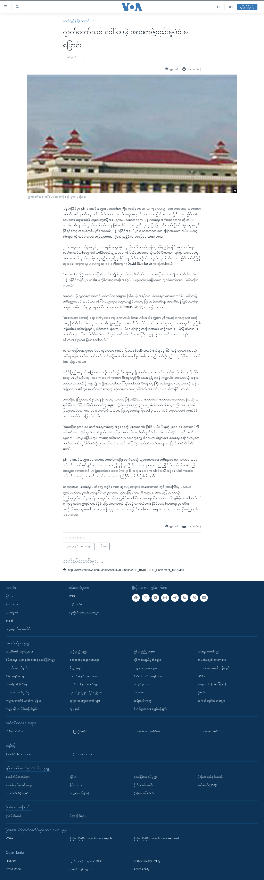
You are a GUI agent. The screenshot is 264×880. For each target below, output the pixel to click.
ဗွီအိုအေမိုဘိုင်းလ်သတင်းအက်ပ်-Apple (91, 838)
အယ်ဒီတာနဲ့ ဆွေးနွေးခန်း (19, 651)
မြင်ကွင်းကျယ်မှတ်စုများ (147, 659)
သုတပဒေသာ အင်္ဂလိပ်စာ (211, 731)
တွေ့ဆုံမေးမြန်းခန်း (80, 793)
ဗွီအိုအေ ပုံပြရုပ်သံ (144, 793)
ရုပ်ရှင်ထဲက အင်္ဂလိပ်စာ (147, 731)
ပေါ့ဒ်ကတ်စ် (75, 604)
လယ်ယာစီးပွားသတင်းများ (84, 684)
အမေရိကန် (12, 612)
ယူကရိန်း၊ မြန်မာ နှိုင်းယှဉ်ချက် (86, 692)
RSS (72, 596)
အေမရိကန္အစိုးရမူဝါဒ (81, 869)
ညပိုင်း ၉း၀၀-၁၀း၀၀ (81, 754)
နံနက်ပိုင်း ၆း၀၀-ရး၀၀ (18, 754)
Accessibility (141, 869)
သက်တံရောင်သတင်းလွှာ (211, 700)
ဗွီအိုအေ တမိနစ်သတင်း (210, 776)
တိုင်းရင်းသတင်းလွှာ (209, 651)
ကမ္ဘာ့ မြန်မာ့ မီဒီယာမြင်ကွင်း (22, 708)
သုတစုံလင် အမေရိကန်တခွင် (213, 667)
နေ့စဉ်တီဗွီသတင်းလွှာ (18, 776)
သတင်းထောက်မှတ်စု (17, 692)
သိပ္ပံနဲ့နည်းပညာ (78, 651)
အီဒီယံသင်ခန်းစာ (15, 731)
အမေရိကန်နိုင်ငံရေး (17, 684)
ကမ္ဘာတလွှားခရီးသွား (145, 667)
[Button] (171, 69)
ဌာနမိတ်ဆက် (13, 815)
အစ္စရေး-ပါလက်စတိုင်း (18, 628)
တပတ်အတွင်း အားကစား (84, 676)
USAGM (11, 861)
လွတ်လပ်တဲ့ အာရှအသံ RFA (85, 861)
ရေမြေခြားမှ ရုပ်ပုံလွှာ (145, 776)
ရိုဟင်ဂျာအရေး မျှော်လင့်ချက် (150, 708)
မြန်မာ (9, 596)
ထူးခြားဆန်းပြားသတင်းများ (85, 700)
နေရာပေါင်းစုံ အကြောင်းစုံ (212, 684)
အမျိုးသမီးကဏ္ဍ (143, 700)
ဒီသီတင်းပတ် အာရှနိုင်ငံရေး (149, 676)
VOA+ (10, 838)
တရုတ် (9, 620)
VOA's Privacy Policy (147, 861)
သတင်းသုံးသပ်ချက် (17, 667)
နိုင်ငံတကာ (12, 604)
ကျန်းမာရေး (140, 692)
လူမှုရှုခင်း (75, 708)
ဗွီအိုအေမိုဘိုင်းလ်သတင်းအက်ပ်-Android (156, 838)
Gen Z (202, 676)
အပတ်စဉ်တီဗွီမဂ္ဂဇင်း (17, 793)
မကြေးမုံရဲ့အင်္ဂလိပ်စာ (81, 731)
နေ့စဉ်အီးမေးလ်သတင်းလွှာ (84, 612)
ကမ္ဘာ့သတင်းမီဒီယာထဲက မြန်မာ (23, 700)
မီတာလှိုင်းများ (77, 815)
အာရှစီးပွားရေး (142, 684)
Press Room (14, 869)
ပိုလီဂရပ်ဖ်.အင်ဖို (143, 784)
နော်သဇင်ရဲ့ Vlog (207, 784)
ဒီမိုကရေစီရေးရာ (15, 676)
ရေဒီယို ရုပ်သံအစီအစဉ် (19, 784)
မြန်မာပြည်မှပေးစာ (144, 651)
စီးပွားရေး (75, 667)
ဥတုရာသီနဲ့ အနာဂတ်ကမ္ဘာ (84, 659)
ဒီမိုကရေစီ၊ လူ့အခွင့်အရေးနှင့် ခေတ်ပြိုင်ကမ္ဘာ (30, 659)
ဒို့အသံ (201, 692)
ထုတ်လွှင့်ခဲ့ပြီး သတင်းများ (79, 21)
